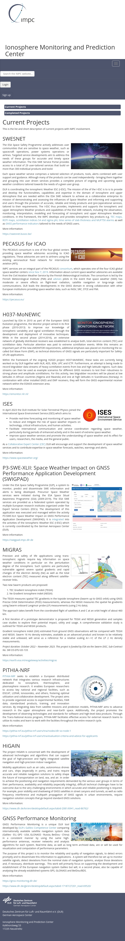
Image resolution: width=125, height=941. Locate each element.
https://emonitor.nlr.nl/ (16, 394)
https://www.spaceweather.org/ (20, 457)
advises (58, 279)
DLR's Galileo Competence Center (37, 827)
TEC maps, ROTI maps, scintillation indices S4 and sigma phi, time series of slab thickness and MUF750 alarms (62, 218)
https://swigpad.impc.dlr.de (18, 539)
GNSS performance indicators (22, 223)
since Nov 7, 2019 (38, 272)
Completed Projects (17, 113)
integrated (58, 519)
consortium (66, 268)
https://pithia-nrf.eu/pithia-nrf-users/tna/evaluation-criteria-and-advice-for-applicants (50, 736)
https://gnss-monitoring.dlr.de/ (20, 880)
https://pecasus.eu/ (13, 299)
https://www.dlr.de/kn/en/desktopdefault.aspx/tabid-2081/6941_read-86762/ (45, 808)
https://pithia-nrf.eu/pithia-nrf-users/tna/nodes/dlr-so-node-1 (37, 730)
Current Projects (15, 106)
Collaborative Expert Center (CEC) (27, 444)
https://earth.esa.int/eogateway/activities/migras (30, 660)
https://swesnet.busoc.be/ (17, 233)
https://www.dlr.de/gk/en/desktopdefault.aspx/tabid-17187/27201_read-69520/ (47, 886)
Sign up (6, 95)
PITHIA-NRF (9, 676)
